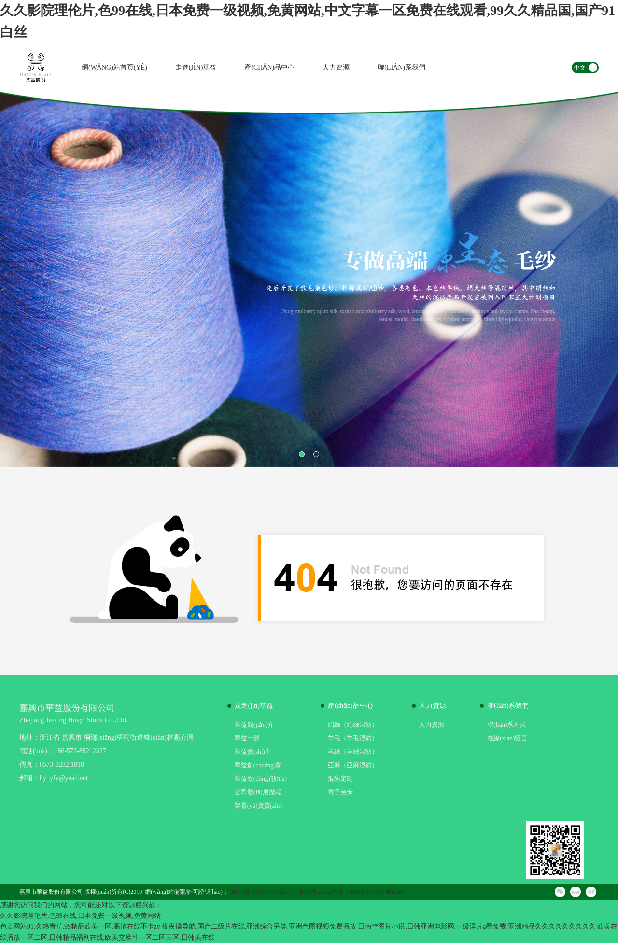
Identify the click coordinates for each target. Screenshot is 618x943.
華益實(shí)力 (253, 751)
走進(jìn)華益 (196, 67)
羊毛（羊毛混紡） (353, 738)
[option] (309, 279)
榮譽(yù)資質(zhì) (258, 805)
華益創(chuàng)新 (258, 765)
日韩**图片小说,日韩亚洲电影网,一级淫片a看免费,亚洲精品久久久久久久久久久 (477, 926)
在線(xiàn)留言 (507, 738)
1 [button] (302, 454)
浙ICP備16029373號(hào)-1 (263, 891)
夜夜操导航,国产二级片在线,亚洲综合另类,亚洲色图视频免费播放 (259, 926)
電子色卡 (340, 792)
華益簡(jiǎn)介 (254, 724)
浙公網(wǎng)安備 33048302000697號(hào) (351, 891)
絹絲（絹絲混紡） (353, 724)
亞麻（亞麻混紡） (353, 765)
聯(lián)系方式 (506, 724)
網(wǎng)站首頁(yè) (114, 67)
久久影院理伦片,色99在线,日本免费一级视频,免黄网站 (80, 915)
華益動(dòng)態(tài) (261, 778)
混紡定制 (340, 778)
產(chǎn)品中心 (269, 67)
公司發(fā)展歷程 (258, 792)
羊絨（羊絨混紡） (353, 751)
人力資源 (336, 67)
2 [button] (316, 454)
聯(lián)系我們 (401, 67)
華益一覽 (247, 738)
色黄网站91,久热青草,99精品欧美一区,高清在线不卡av (80, 926)
